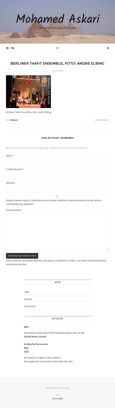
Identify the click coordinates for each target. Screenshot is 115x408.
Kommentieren (13, 210)
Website (10, 182)
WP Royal (65, 388)
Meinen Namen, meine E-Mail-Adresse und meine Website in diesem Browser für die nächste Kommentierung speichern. (54, 202)
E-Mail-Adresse (15, 169)
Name (10, 155)
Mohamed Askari (57, 20)
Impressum (30, 306)
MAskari (14, 120)
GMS (70, 361)
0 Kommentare (102, 120)
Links (26, 291)
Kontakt (28, 299)
